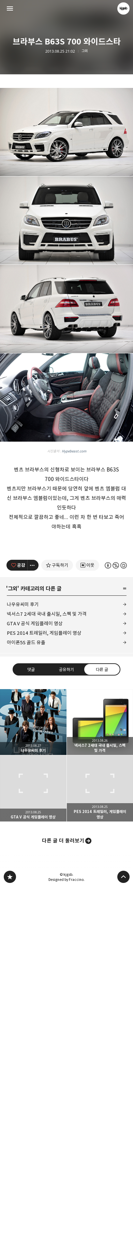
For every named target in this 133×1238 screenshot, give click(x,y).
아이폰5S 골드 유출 (26, 992)
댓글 (31, 1018)
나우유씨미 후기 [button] (33, 1072)
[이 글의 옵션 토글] (33, 914)
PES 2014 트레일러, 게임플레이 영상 (44, 982)
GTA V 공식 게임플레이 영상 (35, 973)
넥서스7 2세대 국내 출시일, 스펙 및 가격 (47, 963)
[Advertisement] (66, 157)
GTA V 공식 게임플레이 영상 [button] (33, 1138)
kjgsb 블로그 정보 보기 (123, 8)
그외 (85, 51)
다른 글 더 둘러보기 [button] (63, 1190)
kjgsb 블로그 (10, 1226)
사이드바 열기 (10, 8)
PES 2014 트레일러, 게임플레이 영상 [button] (100, 1138)
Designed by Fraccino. (66, 1229)
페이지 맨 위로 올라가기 (123, 1226)
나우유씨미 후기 (23, 954)
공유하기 (66, 1018)
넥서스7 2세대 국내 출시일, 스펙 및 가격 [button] (100, 1072)
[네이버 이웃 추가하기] (87, 914)
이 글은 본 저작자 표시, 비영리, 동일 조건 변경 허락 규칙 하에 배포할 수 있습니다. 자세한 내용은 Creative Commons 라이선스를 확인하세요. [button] (116, 914)
